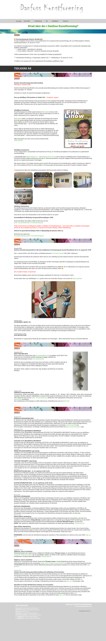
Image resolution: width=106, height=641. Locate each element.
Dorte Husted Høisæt (27, 616)
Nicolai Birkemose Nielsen (27, 608)
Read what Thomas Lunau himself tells (54, 563)
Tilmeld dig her (80, 523)
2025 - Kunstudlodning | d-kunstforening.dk (28, 222)
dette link (66, 401)
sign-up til (69, 581)
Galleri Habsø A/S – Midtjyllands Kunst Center (41, 157)
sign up (61, 595)
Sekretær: (19, 613)
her (38, 278)
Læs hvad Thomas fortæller (23, 555)
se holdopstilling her (42, 355)
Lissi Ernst (22, 611)
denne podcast (77, 278)
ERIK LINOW (18, 140)
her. (81, 579)
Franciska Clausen (58, 253)
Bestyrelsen (18, 399)
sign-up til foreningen (73, 427)
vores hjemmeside (38, 359)
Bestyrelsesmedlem (22, 615)
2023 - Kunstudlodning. (39, 398)
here (75, 593)
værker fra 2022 (71, 425)
